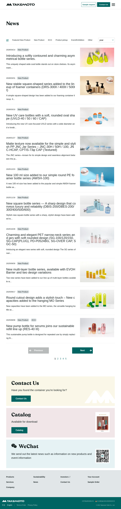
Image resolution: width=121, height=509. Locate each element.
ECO (50, 40)
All (7, 40)
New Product (39, 40)
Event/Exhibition (77, 40)
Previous (38, 350)
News (35, 482)
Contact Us (103, 5)
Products (10, 477)
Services (10, 482)
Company (10, 487)
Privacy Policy (32, 505)
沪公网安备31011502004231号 (106, 501)
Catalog (19, 430)
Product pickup (62, 40)
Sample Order (94, 482)
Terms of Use (21, 505)
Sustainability (39, 477)
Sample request (88, 5)
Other (90, 40)
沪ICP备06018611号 (88, 501)
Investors (65, 477)
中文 (3, 505)
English (9, 505)
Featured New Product (21, 40)
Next (82, 350)
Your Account (93, 477)
